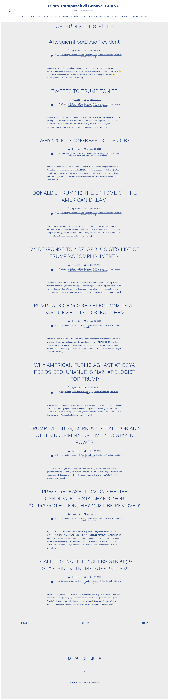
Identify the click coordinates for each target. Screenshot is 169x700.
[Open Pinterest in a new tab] (99, 658)
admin (77, 50)
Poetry (135, 16)
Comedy (74, 16)
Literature (93, 16)
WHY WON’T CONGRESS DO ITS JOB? (84, 140)
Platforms (124, 16)
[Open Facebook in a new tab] (69, 658)
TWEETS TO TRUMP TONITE (84, 91)
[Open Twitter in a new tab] (76, 658)
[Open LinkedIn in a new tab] (92, 658)
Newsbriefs (85, 56)
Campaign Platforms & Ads (73, 55)
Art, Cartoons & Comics (68, 104)
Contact (144, 16)
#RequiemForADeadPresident (84, 42)
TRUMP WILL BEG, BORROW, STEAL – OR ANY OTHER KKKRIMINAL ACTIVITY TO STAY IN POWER (84, 435)
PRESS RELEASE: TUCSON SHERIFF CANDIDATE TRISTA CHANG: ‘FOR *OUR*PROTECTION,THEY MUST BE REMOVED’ (84, 499)
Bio (39, 16)
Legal (83, 16)
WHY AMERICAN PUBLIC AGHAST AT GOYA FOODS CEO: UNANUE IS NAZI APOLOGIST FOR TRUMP (84, 372)
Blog (46, 16)
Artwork (31, 16)
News (114, 16)
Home (22, 16)
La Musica (104, 16)
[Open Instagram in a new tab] (84, 658)
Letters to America (59, 16)
